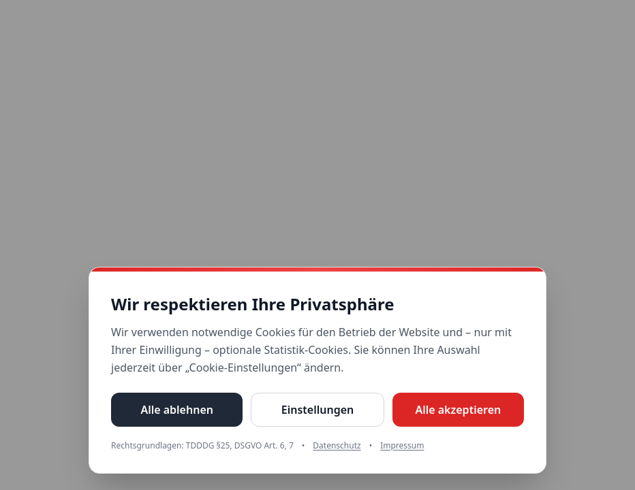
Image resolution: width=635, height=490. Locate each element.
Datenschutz (336, 445)
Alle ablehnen (176, 409)
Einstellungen (317, 409)
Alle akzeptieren (458, 409)
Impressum (402, 445)
